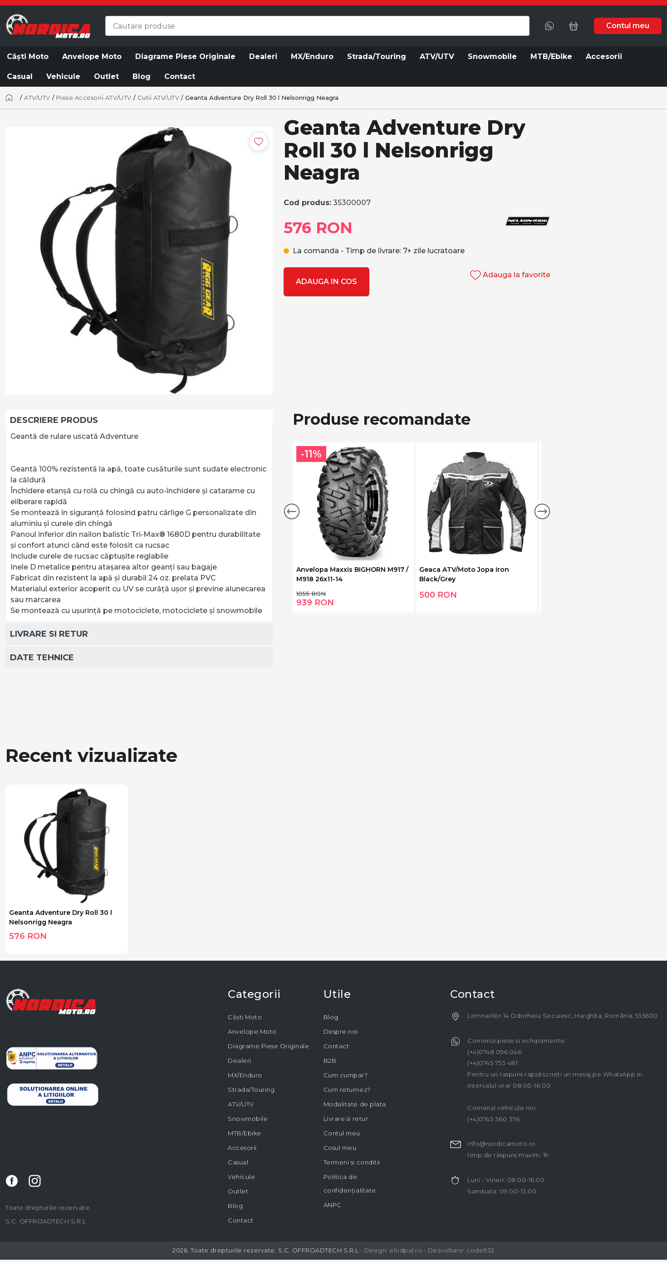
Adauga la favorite (510, 274)
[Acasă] (11, 97)
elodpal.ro (405, 1250)
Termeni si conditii (352, 1162)
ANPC (333, 1204)
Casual (238, 1162)
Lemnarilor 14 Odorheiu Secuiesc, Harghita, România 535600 (562, 1015)
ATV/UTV (37, 97)
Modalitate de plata (355, 1104)
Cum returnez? (347, 1089)
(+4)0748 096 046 (494, 1052)
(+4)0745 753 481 (492, 1062)
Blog (235, 1205)
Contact (241, 1220)
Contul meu (342, 1133)
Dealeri (239, 1060)
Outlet (238, 1191)
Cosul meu (340, 1147)
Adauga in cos (326, 281)
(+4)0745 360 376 (493, 1119)
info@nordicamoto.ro (501, 1143)
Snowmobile (248, 1118)
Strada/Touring (251, 1089)
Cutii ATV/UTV (158, 97)
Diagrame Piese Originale (268, 1046)
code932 (480, 1250)
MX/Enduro (245, 1075)
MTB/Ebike (244, 1133)
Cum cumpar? (346, 1075)
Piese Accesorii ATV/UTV (94, 97)
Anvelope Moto (252, 1031)
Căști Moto (245, 1017)
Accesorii (242, 1147)
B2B (330, 1060)
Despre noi (341, 1031)
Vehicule (241, 1176)
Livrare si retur (346, 1118)
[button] (292, 511)
